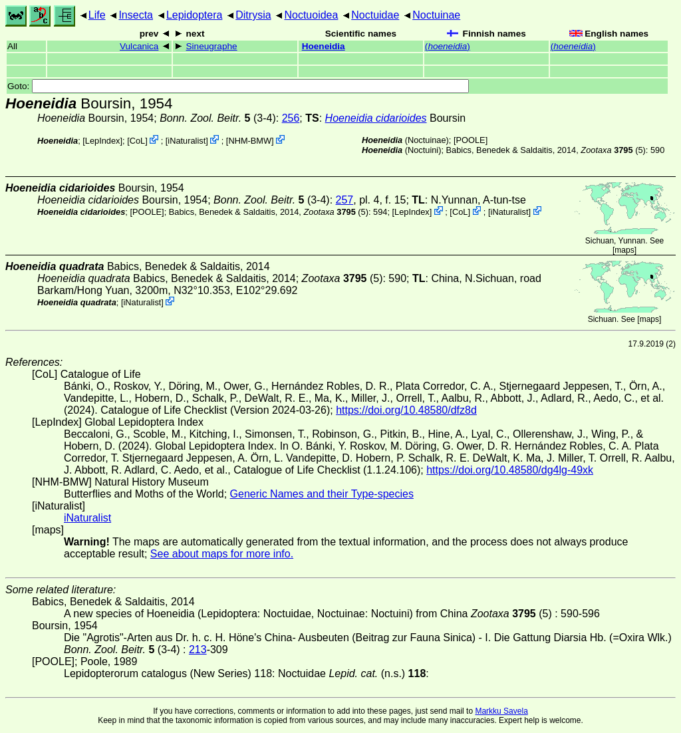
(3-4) (218, 118)
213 (198, 649)
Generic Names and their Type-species (322, 494)
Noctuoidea (311, 15)
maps (624, 250)
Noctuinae (436, 15)
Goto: (238, 86)
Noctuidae (375, 15)
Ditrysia (253, 15)
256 (291, 118)
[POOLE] (470, 140)
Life (97, 15)
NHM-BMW (249, 141)
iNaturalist (186, 141)
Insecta (135, 15)
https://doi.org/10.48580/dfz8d (406, 410)
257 (345, 200)
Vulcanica (139, 46)
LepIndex (102, 141)
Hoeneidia (323, 46)
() (447, 46)
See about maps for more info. (221, 553)
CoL (137, 141)
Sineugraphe (211, 46)
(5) (613, 150)
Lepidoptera (194, 15)
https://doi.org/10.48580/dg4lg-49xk (509, 470)
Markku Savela (501, 711)
